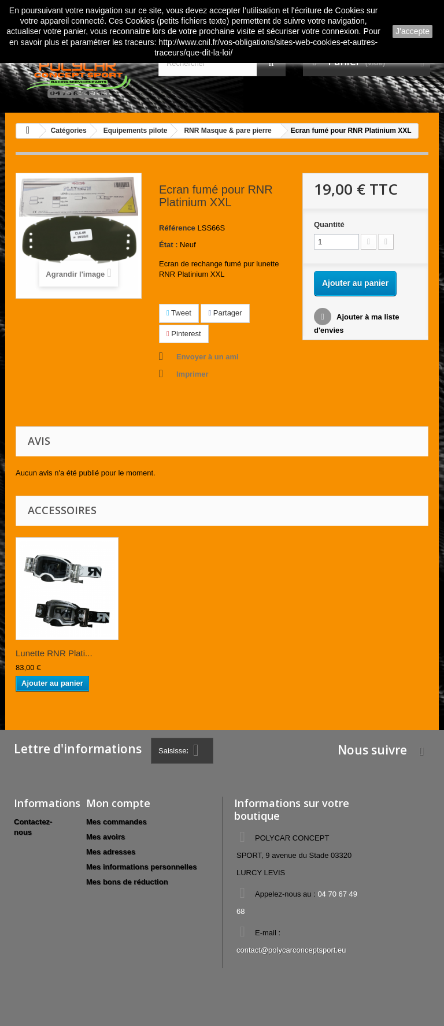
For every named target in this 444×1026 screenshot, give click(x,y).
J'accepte (412, 31)
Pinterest (183, 333)
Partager (225, 312)
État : (168, 244)
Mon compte (118, 803)
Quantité (329, 224)
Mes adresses (110, 851)
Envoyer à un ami (207, 356)
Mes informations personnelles (141, 867)
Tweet (178, 312)
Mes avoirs (105, 836)
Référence (177, 228)
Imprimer (192, 374)
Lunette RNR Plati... (54, 653)
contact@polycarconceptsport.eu (291, 950)
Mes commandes (116, 821)
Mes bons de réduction (127, 882)
